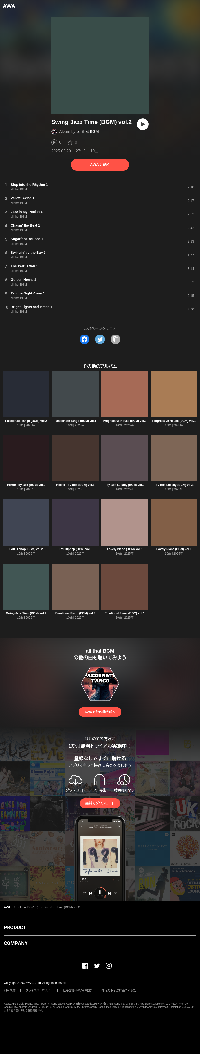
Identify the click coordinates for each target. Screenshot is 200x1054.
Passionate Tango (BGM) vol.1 (75, 421)
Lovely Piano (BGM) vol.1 (173, 549)
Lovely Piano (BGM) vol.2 (124, 549)
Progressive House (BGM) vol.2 (124, 421)
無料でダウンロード (100, 803)
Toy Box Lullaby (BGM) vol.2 (124, 485)
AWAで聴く (100, 165)
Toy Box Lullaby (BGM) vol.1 (174, 485)
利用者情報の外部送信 (77, 990)
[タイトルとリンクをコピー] (115, 339)
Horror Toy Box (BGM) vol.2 (26, 485)
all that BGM (88, 132)
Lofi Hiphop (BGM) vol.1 (75, 549)
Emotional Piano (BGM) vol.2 (75, 613)
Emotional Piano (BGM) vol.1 (125, 613)
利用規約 (10, 990)
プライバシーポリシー (39, 990)
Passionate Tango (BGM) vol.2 (26, 421)
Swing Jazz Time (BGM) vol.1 (26, 613)
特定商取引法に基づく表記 (119, 990)
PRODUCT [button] (15, 927)
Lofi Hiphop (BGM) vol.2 (26, 549)
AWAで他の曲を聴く (100, 712)
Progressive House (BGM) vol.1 (174, 421)
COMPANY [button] (15, 943)
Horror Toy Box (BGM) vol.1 (75, 485)
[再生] (143, 124)
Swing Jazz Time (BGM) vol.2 (60, 907)
